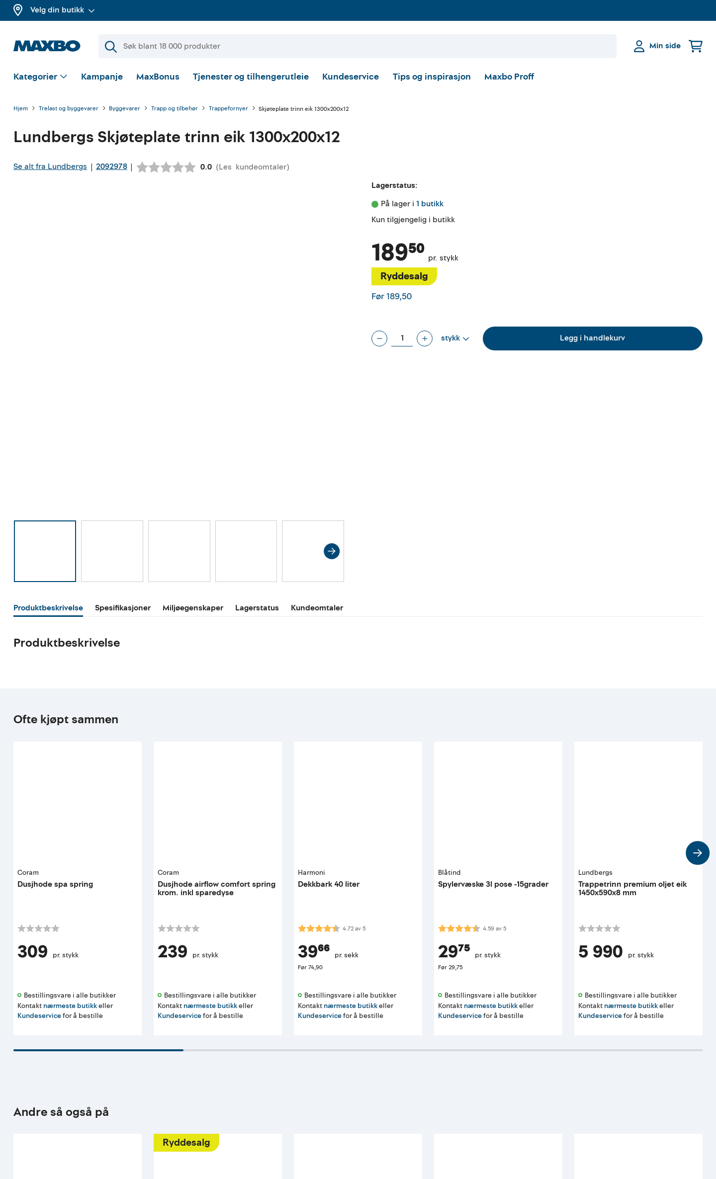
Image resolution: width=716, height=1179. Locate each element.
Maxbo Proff (509, 77)
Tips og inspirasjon (432, 77)
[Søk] (357, 46)
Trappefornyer (228, 109)
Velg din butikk (62, 9)
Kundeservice (350, 77)
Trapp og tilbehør (174, 109)
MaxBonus (157, 77)
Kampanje (102, 77)
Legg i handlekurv (592, 338)
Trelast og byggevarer (68, 109)
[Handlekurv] (696, 46)
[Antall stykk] (402, 338)
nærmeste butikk (70, 1006)
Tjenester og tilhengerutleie (251, 77)
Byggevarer (124, 109)
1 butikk (430, 203)
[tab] (48, 609)
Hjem (20, 109)
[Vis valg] (40, 77)
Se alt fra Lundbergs (50, 166)
